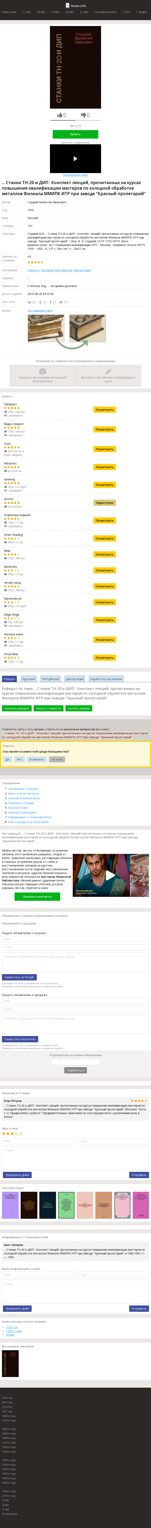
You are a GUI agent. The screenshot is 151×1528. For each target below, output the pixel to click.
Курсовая (47, 270)
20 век (69, 12)
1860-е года (9, 1416)
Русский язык (9, 1514)
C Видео (141, 12)
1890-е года (9, 1433)
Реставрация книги (40, 310)
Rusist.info (78, 6)
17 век (26, 12)
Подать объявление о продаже (24, 995)
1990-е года (9, 1482)
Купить (75, 134)
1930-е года (14, 1331)
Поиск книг (9, 12)
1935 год (11, 1327)
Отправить (139, 1175)
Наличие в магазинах (22, 812)
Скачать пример (79, 708)
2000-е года (9, 1491)
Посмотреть (104, 410)
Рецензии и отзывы (21, 803)
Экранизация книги (75, 160)
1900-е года (9, 1438)
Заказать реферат (17, 708)
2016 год (7, 1407)
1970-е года (9, 1473)
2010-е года (9, 1495)
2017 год (7, 1411)
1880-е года (9, 1429)
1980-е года (9, 1478)
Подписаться (75, 1070)
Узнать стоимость (48, 708)
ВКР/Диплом (63, 270)
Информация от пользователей (29, 817)
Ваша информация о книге (21, 1269)
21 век (84, 12)
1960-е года (9, 1469)
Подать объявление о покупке (24, 933)
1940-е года (9, 1460)
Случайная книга (105, 12)
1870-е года (9, 1420)
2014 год (7, 1397)
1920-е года (9, 1447)
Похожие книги (18, 808)
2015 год (7, 1402)
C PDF (126, 12)
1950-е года (9, 1464)
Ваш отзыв (10, 1128)
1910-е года (9, 1442)
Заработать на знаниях (106, 679)
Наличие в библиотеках (24, 798)
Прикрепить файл (17, 1175)
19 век (55, 12)
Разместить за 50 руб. (19, 977)
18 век (41, 12)
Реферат (33, 270)
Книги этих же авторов (23, 793)
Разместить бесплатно (20, 1039)
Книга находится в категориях (28, 822)
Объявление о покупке (23, 789)
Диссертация (82, 270)
